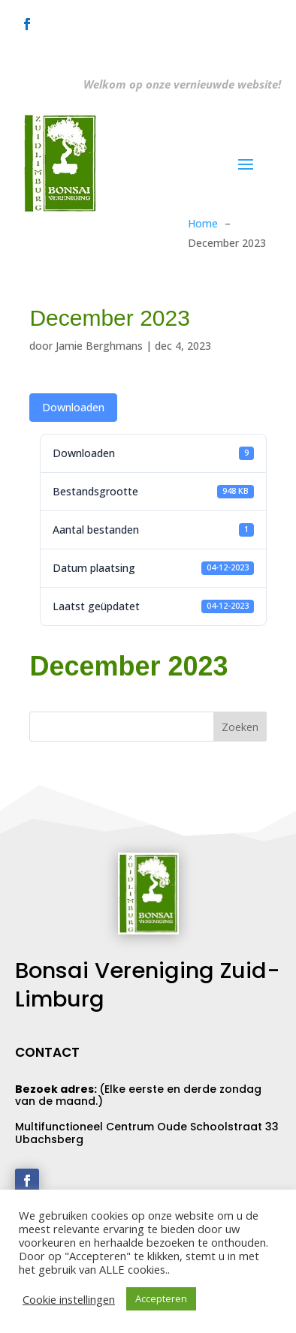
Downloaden (73, 407)
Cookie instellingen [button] (69, 1299)
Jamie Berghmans (99, 346)
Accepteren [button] (161, 1298)
